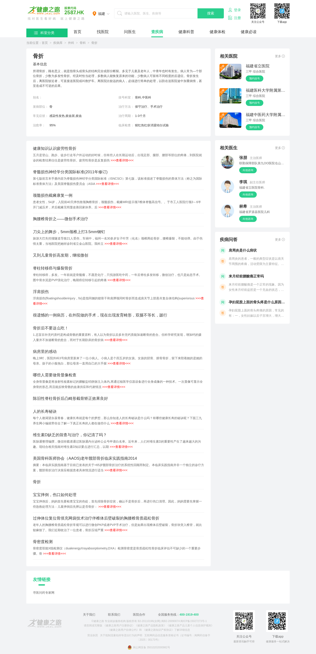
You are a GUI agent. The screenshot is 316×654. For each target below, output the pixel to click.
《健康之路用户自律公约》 (123, 629)
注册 (234, 18)
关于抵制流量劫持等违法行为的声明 (121, 635)
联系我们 (114, 614)
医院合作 (139, 614)
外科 (71, 43)
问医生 (130, 32)
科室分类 (44, 33)
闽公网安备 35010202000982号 (148, 647)
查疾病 (157, 32)
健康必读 (249, 32)
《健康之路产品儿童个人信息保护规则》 (190, 625)
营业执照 (92, 635)
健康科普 (186, 32)
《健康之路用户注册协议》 (119, 625)
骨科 (83, 43)
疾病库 (58, 43)
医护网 (56, 13)
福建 (101, 14)
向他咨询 (248, 170)
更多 (280, 56)
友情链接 (41, 579)
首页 (77, 32)
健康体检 (217, 32)
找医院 (103, 32)
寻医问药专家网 (43, 592)
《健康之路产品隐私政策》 (150, 625)
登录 (234, 10)
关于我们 (89, 614)
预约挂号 (254, 78)
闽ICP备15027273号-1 (193, 621)
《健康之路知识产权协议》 (158, 629)
